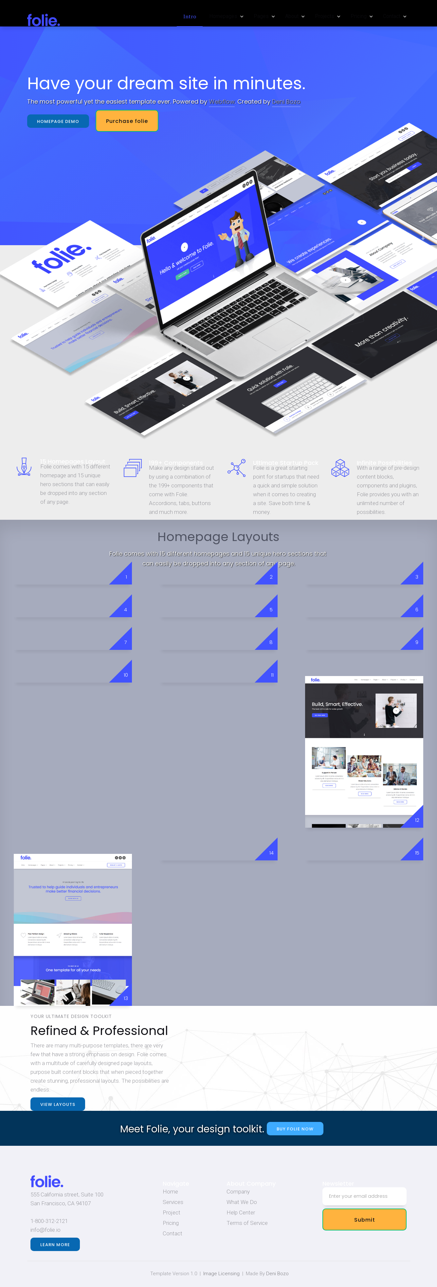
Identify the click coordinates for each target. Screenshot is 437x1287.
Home (170, 1191)
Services (173, 1202)
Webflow (222, 101)
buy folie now (295, 1129)
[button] (225, 16)
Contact (172, 1233)
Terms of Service (247, 1223)
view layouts (57, 1104)
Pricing (171, 1223)
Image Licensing (221, 1274)
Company (238, 1191)
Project (171, 1212)
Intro (189, 16)
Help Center (241, 1212)
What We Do (242, 1202)
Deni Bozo (286, 101)
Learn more (55, 1245)
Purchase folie (127, 121)
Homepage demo (58, 121)
